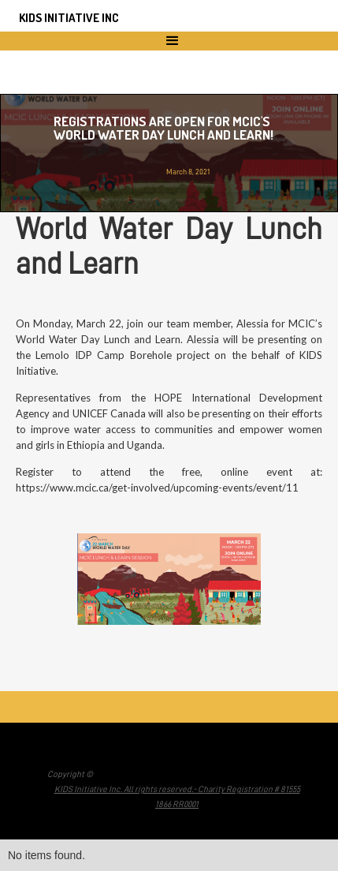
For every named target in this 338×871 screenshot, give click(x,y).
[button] (169, 41)
